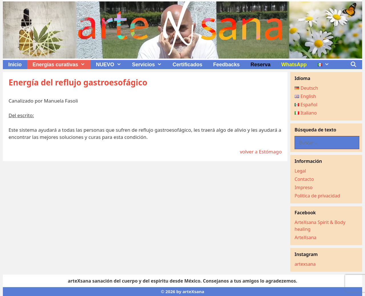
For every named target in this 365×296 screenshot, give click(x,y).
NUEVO (111, 64)
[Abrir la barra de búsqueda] (353, 64)
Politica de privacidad (317, 196)
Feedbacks (226, 64)
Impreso (304, 187)
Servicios (149, 64)
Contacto (304, 179)
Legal (300, 171)
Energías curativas (61, 64)
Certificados (187, 64)
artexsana (305, 264)
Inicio (15, 64)
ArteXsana (306, 237)
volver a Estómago (261, 151)
